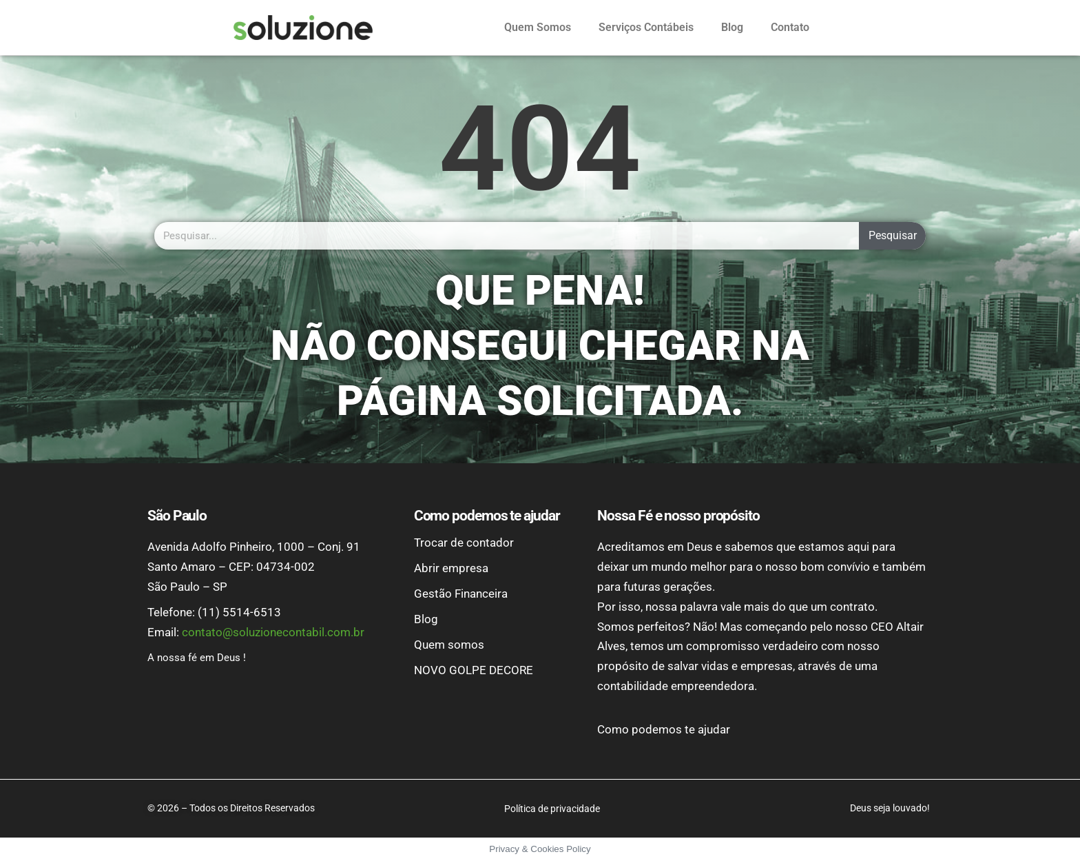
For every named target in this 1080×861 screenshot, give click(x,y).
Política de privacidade (552, 808)
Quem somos (449, 644)
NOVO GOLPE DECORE (473, 670)
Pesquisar (893, 235)
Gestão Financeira (461, 593)
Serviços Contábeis (646, 27)
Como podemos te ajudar (663, 729)
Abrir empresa (451, 568)
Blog (732, 27)
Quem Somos (537, 27)
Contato (790, 27)
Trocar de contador (464, 542)
